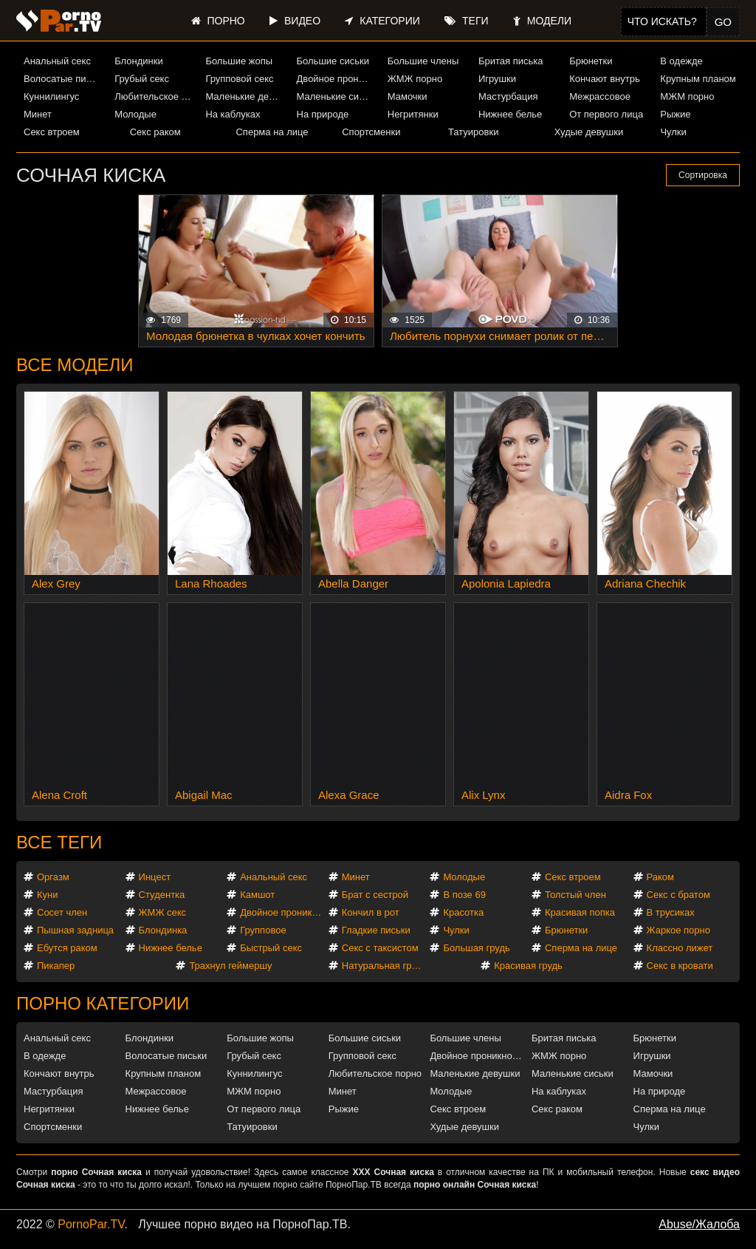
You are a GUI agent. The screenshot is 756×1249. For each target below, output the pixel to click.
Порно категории (102, 1003)
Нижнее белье (510, 114)
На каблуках (232, 114)
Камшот (257, 894)
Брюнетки (590, 61)
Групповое (263, 930)
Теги (466, 21)
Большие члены (423, 61)
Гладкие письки (376, 930)
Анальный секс (57, 61)
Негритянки (413, 114)
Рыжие (675, 114)
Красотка (463, 912)
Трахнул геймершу (230, 965)
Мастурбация (508, 96)
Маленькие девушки (245, 96)
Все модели (75, 365)
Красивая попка (580, 912)
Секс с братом (678, 894)
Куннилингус (51, 96)
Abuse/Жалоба (699, 1224)
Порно (218, 21)
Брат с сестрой (375, 894)
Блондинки (138, 61)
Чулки (673, 131)
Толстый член (575, 894)
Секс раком (155, 131)
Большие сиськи (333, 61)
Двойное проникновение (337, 78)
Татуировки (473, 131)
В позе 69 (464, 894)
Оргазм (53, 876)
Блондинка (163, 930)
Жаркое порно (678, 930)
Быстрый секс (271, 947)
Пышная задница (75, 930)
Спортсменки (371, 131)
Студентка (162, 894)
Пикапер (56, 965)
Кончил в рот (370, 912)
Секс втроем (52, 131)
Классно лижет (680, 947)
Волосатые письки (63, 78)
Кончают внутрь (604, 78)
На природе (323, 114)
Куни (47, 894)
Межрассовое (599, 96)
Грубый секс (141, 78)
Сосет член (62, 912)
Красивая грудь (528, 965)
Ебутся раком (67, 947)
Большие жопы (238, 61)
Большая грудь (476, 947)
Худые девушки (589, 131)
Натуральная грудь (384, 965)
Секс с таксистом (380, 947)
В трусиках (671, 912)
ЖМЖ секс (163, 912)
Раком (660, 876)
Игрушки (497, 78)
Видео (294, 21)
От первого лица (606, 114)
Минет (38, 114)
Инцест (155, 876)
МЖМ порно (687, 96)
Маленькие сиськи (337, 96)
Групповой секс (239, 78)
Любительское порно (154, 96)
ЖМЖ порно (415, 78)
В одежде (681, 61)
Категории (382, 21)
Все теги (59, 842)
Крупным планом (697, 78)
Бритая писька (510, 61)
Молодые (135, 114)
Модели (542, 21)
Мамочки (407, 96)
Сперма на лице (272, 131)
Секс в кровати (680, 965)
